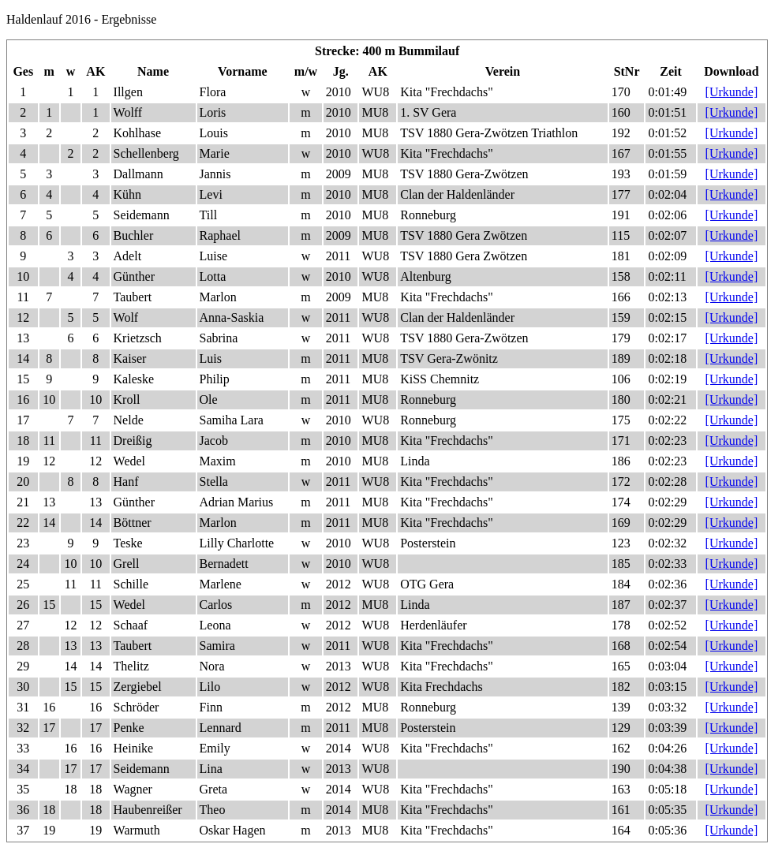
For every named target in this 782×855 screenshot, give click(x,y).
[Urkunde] (731, 92)
